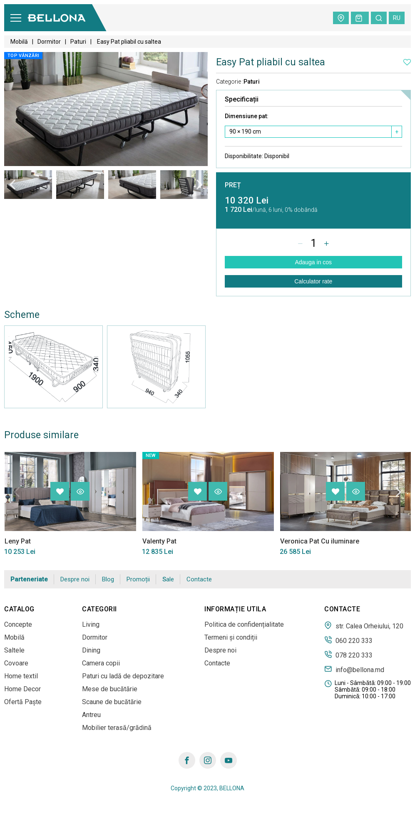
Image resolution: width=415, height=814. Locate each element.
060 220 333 (348, 640)
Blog (108, 579)
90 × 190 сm (245, 131)
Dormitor (49, 41)
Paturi (78, 41)
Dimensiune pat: (246, 116)
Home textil (21, 676)
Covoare (16, 663)
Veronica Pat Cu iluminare (319, 541)
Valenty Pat (159, 541)
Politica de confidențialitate (244, 624)
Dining (91, 650)
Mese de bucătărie (109, 689)
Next (199, 184)
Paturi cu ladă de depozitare (123, 676)
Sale (168, 579)
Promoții (138, 579)
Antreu (91, 715)
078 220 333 (348, 654)
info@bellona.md (354, 669)
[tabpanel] (28, 184)
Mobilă (19, 41)
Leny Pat (17, 541)
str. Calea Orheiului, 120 (363, 625)
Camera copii (101, 663)
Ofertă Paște (23, 702)
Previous (12, 184)
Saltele (14, 650)
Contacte (199, 579)
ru (396, 18)
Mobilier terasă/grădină (117, 728)
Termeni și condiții (230, 637)
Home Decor (22, 689)
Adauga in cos (313, 262)
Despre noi (74, 579)
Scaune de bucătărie (112, 702)
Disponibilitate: (257, 156)
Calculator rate (313, 281)
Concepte (18, 624)
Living (90, 624)
